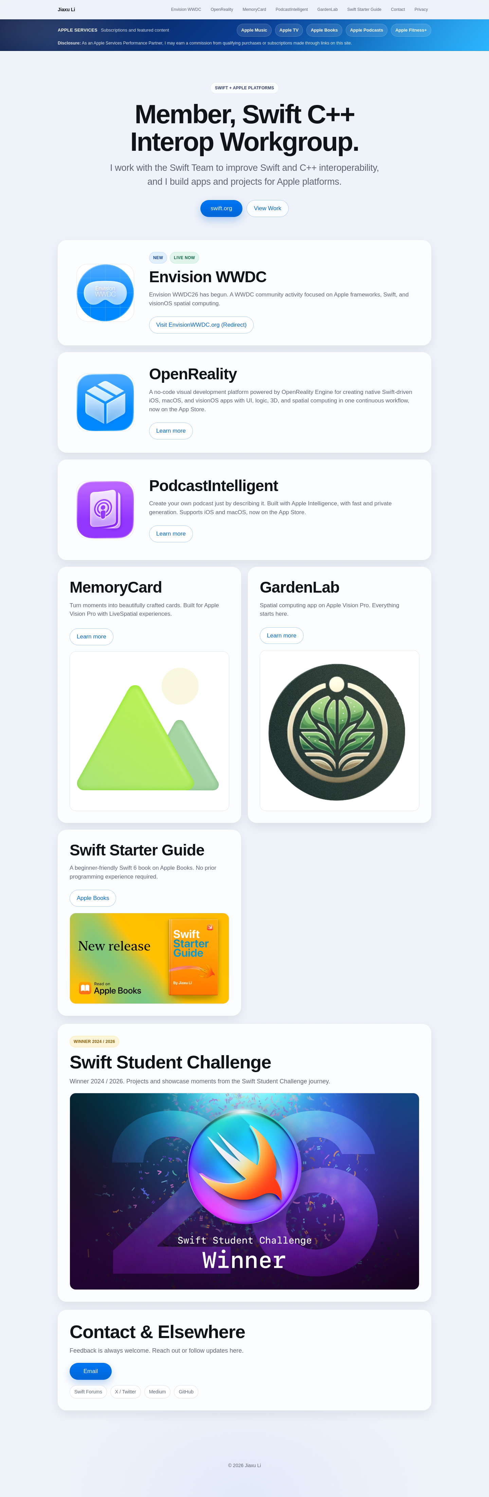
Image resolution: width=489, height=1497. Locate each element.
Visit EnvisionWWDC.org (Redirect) (201, 325)
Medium (157, 1391)
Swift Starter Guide (364, 9)
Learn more (171, 431)
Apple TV (288, 30)
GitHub (186, 1391)
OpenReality (222, 9)
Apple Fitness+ (411, 30)
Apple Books (324, 30)
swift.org (221, 208)
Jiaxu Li (66, 9)
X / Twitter (125, 1391)
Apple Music (254, 30)
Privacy (421, 9)
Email (91, 1371)
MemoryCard (254, 9)
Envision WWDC (186, 9)
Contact (398, 9)
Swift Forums (88, 1391)
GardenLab (328, 9)
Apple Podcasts (366, 30)
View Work (268, 208)
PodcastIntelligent (292, 9)
